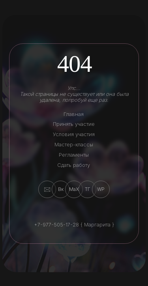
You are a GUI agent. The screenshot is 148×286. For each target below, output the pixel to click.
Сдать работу (73, 165)
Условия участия (74, 134)
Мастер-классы (73, 145)
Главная (74, 114)
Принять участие (74, 124)
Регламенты (74, 155)
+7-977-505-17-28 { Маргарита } (74, 225)
